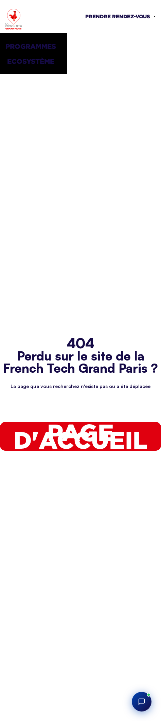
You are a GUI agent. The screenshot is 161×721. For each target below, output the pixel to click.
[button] (33, 46)
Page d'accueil (80, 436)
